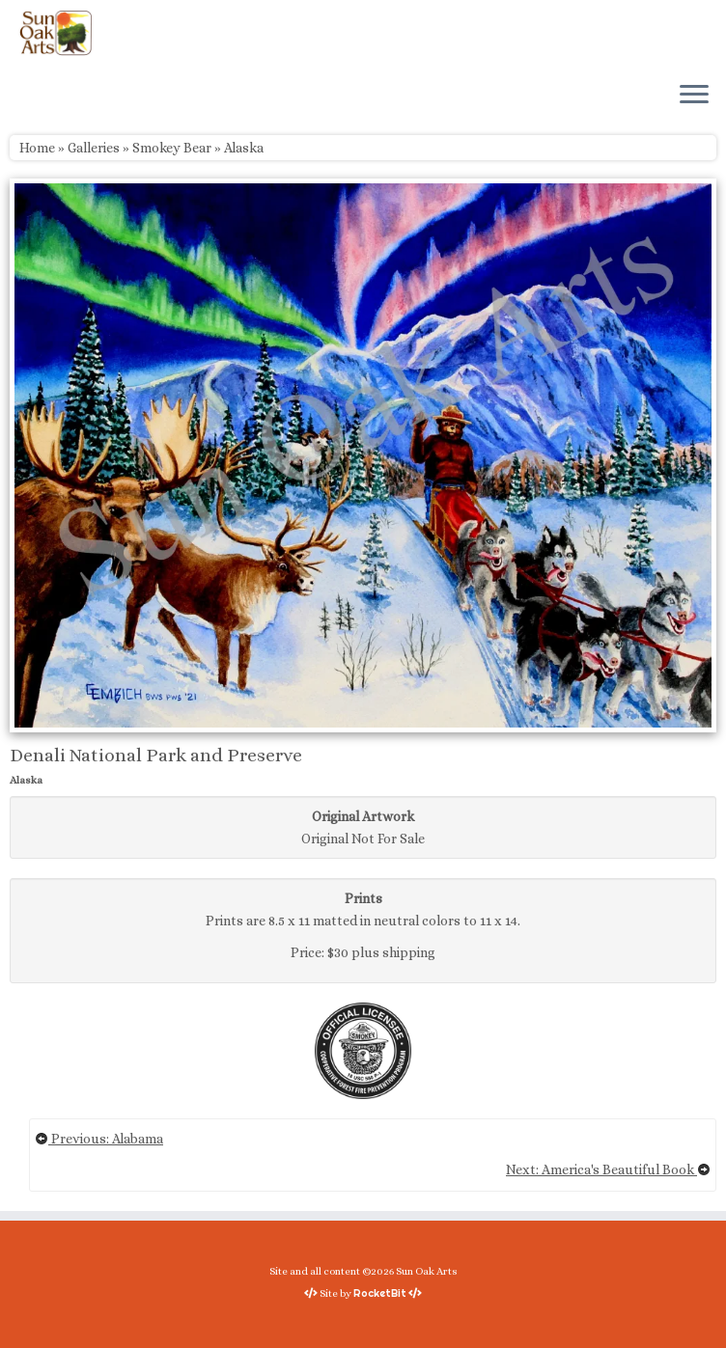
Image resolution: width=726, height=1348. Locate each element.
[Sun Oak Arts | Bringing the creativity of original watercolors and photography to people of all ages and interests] (55, 33)
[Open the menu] (694, 95)
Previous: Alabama (99, 1138)
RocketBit (379, 1293)
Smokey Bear (171, 147)
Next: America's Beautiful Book (608, 1169)
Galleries (94, 147)
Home (37, 147)
